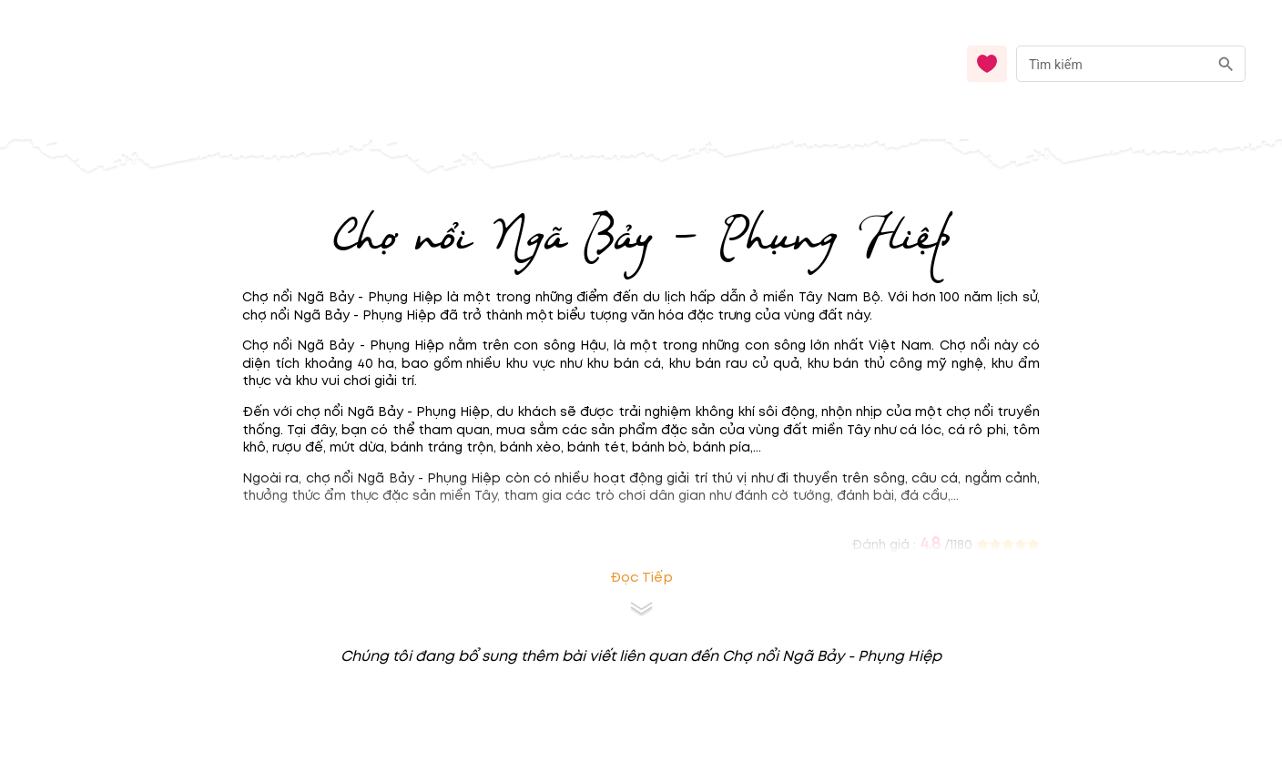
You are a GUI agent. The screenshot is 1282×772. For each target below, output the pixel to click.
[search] (1226, 64)
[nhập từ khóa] (1112, 63)
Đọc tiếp (641, 577)
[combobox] (1131, 64)
